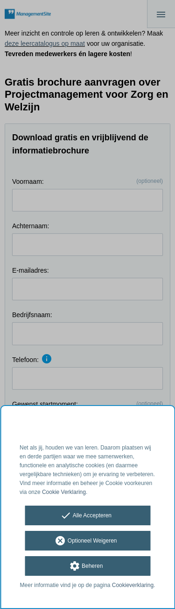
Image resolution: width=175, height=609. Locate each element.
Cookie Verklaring (64, 492)
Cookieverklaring (133, 585)
